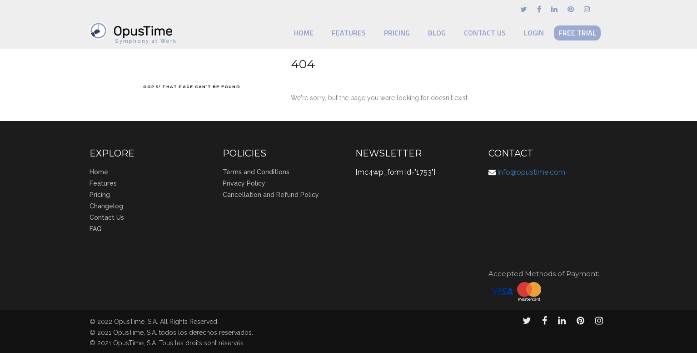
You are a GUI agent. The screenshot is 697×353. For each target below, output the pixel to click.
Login (534, 32)
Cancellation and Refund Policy (271, 194)
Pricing (397, 32)
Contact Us (485, 32)
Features (349, 32)
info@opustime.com (531, 172)
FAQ (96, 228)
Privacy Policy (244, 183)
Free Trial (577, 32)
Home (304, 32)
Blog (437, 32)
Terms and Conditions (256, 172)
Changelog (106, 206)
